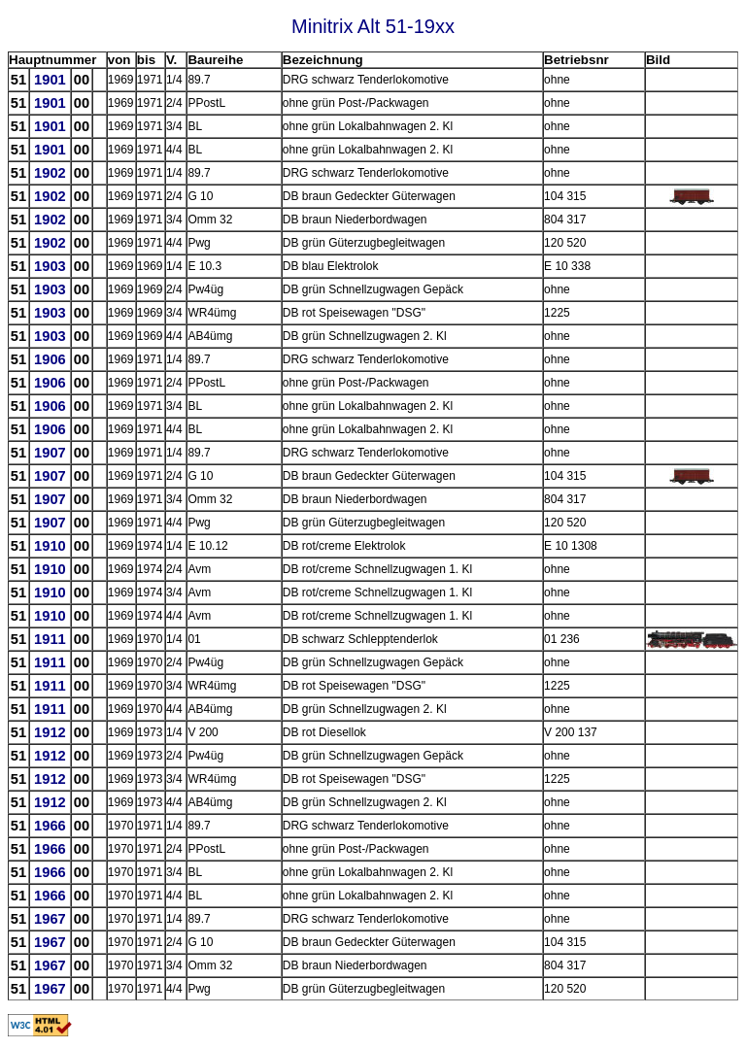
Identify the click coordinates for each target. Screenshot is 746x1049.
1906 (50, 359)
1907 (50, 452)
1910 (50, 546)
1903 (50, 266)
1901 (50, 79)
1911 (50, 639)
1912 (50, 732)
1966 (50, 825)
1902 (50, 173)
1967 (50, 919)
